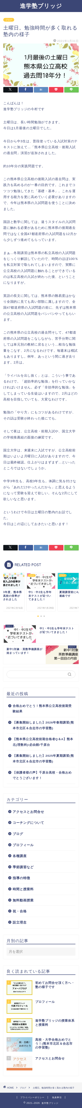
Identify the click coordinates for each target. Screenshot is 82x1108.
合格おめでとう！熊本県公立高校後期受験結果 (42, 708)
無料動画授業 (23, 900)
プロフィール (23, 845)
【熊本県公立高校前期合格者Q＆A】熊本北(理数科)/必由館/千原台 (43, 742)
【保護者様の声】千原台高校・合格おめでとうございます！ (42, 775)
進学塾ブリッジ (41, 5)
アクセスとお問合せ (28, 812)
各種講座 (20, 856)
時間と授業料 (23, 889)
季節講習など (23, 867)
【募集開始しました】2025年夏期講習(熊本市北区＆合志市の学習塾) (43, 758)
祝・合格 (20, 911)
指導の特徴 (21, 878)
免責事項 (57, 1097)
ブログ (8, 20)
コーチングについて (28, 822)
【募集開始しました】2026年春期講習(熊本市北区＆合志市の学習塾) (43, 725)
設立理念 (20, 922)
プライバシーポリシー (32, 1097)
